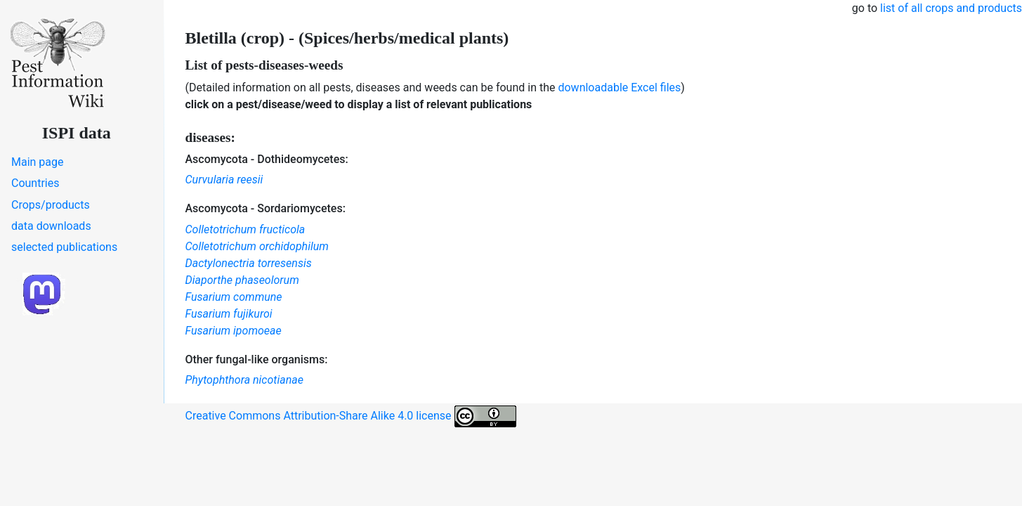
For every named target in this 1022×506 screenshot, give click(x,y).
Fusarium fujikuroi (229, 313)
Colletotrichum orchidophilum (257, 246)
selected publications (64, 247)
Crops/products (50, 205)
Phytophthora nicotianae (244, 380)
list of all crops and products (951, 8)
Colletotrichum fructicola (245, 229)
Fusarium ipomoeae (233, 330)
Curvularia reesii (224, 179)
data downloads (51, 226)
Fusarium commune (233, 297)
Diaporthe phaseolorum (242, 280)
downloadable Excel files (619, 87)
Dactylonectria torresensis (248, 263)
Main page (37, 162)
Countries (35, 183)
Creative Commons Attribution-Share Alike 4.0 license (350, 416)
